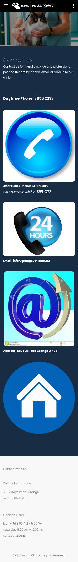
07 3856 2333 (17, 498)
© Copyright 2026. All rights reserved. (38, 555)
